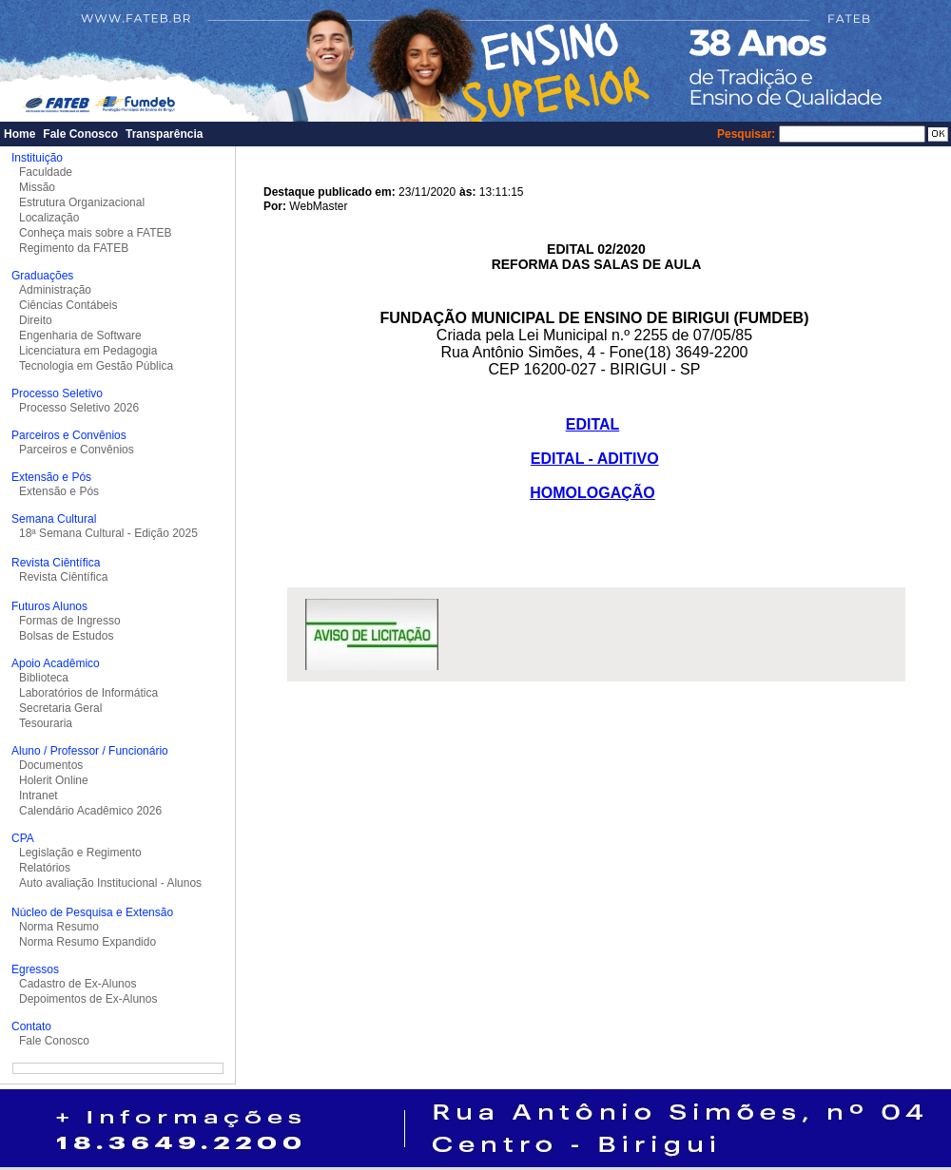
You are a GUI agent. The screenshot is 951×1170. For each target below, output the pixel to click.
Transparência (164, 134)
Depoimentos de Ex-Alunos (88, 999)
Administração (55, 290)
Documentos (51, 765)
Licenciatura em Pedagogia (88, 350)
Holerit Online (53, 780)
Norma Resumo (59, 926)
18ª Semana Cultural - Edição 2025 (108, 533)
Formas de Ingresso (70, 620)
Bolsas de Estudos (66, 636)
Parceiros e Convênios (76, 449)
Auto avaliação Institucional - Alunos (110, 883)
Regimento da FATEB (73, 248)
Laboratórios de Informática (88, 693)
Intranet (38, 795)
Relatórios (44, 867)
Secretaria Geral (60, 708)
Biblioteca (43, 677)
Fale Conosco (80, 134)
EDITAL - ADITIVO (595, 459)
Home (19, 134)
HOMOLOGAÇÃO (592, 493)
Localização (49, 217)
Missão (37, 187)
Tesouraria (45, 723)
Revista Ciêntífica (63, 577)
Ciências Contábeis (68, 305)
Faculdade (45, 172)
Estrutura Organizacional (82, 202)
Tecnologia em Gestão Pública (96, 366)
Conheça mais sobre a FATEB (95, 233)
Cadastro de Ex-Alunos (77, 983)
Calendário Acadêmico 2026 (90, 810)
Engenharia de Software (80, 335)
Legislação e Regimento (80, 852)
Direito (35, 320)
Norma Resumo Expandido (87, 942)
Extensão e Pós (59, 491)
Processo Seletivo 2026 (79, 407)
